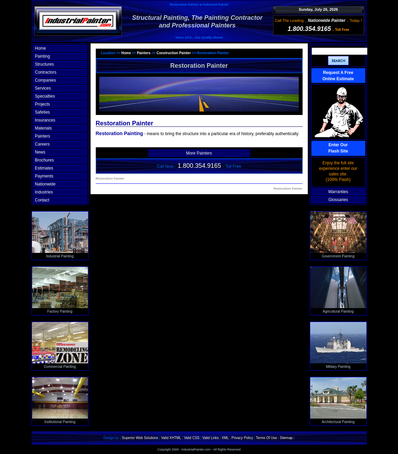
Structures (44, 64)
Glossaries (338, 199)
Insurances (45, 120)
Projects (42, 104)
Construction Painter (173, 53)
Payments (44, 176)
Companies (45, 80)
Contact (42, 200)
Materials (43, 128)
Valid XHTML (171, 438)
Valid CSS (192, 438)
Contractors (46, 72)
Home (40, 48)
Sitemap (286, 438)
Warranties (338, 191)
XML (225, 438)
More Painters (199, 153)
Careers (42, 144)
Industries (44, 192)
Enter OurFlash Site (338, 148)
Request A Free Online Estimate (338, 75)
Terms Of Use (266, 438)
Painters (42, 136)
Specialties (45, 96)
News (40, 152)
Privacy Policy (242, 438)
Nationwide (45, 184)
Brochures (44, 160)
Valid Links (210, 438)
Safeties (42, 112)
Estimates (44, 168)
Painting (42, 56)
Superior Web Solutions (140, 438)
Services (43, 88)
